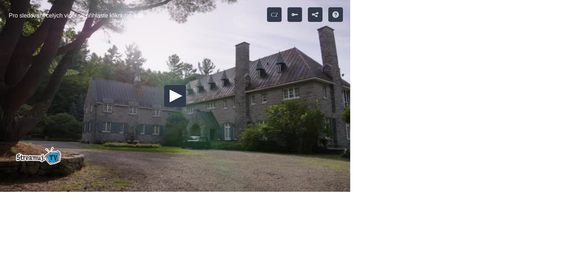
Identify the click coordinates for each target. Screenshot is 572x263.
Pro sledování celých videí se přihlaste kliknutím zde (76, 15)
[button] (175, 96)
